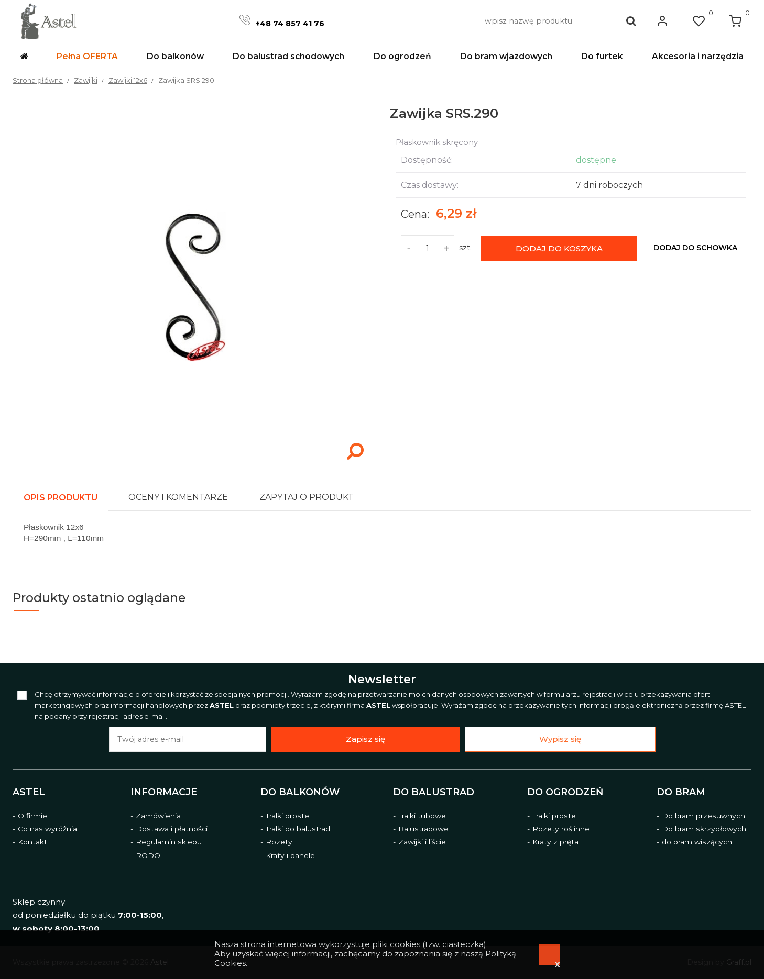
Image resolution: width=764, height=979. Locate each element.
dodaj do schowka (695, 247)
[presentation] (60, 497)
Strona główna (38, 80)
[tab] (65, 495)
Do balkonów (300, 791)
